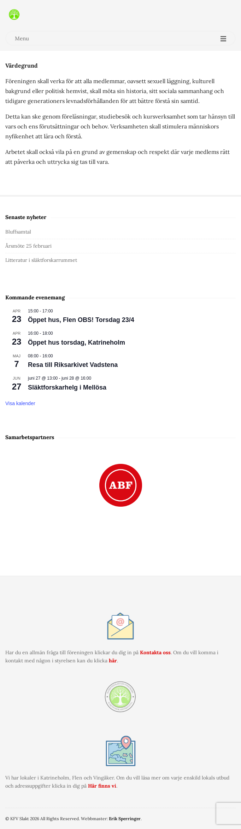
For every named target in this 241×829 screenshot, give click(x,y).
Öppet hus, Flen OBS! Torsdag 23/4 (81, 319)
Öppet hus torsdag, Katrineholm (76, 342)
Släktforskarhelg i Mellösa (67, 387)
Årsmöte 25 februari (28, 246)
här (113, 660)
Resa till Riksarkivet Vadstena (73, 364)
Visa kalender (20, 403)
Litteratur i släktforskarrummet (41, 260)
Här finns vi (102, 786)
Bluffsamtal (18, 232)
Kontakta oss (155, 652)
